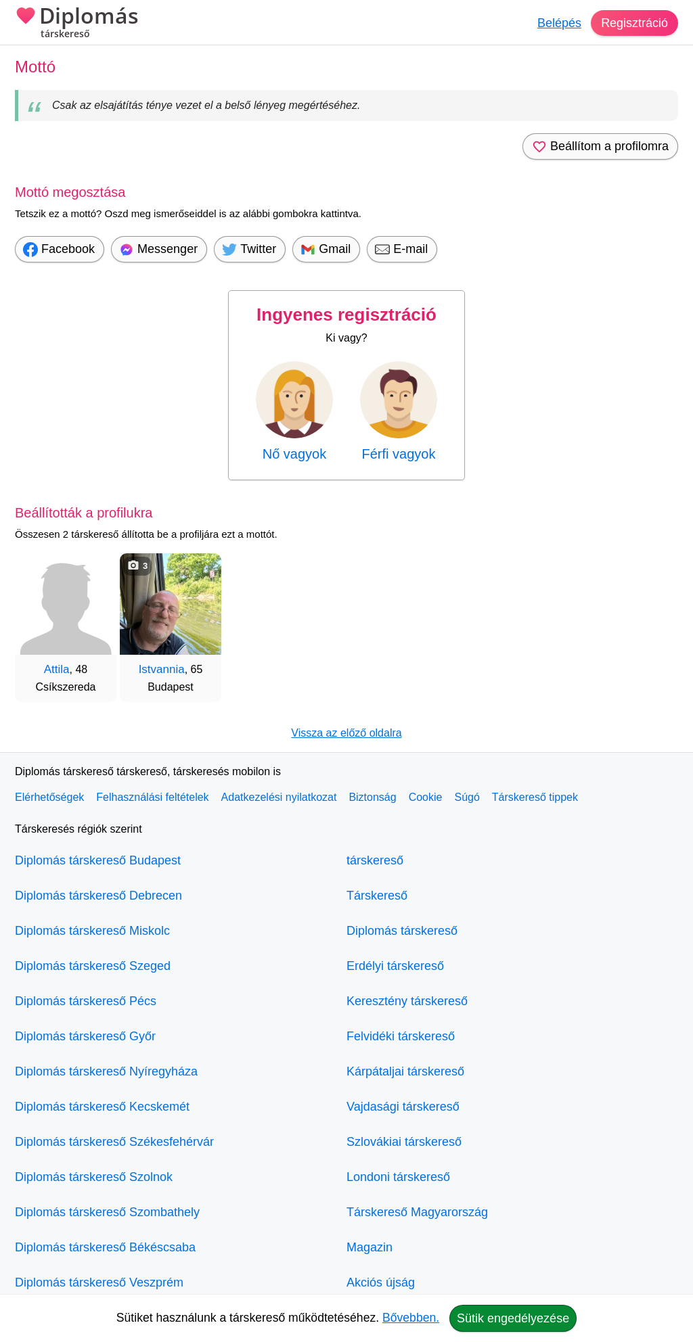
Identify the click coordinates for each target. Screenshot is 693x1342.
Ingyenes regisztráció (346, 314)
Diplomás (77, 24)
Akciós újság (380, 1282)
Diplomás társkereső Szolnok (94, 1177)
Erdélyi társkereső (395, 966)
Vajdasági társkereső (403, 1106)
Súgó (466, 797)
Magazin (369, 1247)
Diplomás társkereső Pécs (85, 1001)
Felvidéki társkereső (400, 1036)
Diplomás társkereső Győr (85, 1036)
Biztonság (372, 797)
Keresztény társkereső (407, 1001)
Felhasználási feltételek (152, 797)
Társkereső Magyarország (417, 1212)
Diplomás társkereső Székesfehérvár (114, 1142)
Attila (57, 669)
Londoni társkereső (398, 1177)
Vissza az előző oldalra (346, 733)
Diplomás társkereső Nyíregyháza (106, 1071)
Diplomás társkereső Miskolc (92, 931)
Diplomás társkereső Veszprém (99, 1282)
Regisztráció (634, 23)
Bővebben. (410, 1317)
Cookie (426, 797)
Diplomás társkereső (401, 931)
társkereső (374, 860)
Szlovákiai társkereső (404, 1142)
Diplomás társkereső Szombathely (107, 1212)
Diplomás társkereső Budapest (98, 860)
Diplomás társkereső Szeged (93, 966)
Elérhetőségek (49, 797)
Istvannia (162, 669)
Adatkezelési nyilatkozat (279, 797)
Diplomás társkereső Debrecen (98, 895)
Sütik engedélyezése (513, 1318)
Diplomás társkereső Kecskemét (102, 1106)
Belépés (559, 23)
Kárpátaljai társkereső (405, 1071)
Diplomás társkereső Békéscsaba (105, 1247)
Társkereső (376, 895)
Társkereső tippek (535, 797)
